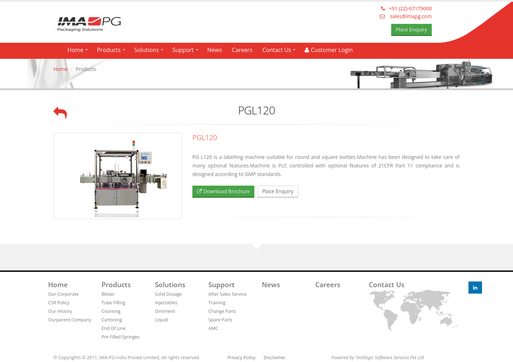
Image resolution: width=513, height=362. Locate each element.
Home (75, 50)
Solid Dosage (168, 294)
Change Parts (222, 311)
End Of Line (114, 328)
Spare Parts (220, 320)
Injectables (166, 303)
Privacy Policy (241, 358)
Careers (242, 50)
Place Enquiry (411, 29)
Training (217, 303)
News (214, 50)
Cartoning (112, 320)
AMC (213, 328)
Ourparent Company (69, 320)
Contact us (386, 284)
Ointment (165, 311)
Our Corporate (63, 294)
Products (108, 50)
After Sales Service (227, 294)
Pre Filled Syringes (120, 337)
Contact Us (277, 50)
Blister (108, 294)
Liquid (161, 320)
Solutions (146, 50)
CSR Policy (58, 303)
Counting (111, 311)
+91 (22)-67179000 (406, 8)
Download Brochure (223, 191)
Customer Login (329, 50)
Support (183, 50)
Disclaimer (275, 358)
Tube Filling (113, 303)
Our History (60, 311)
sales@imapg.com (406, 16)
